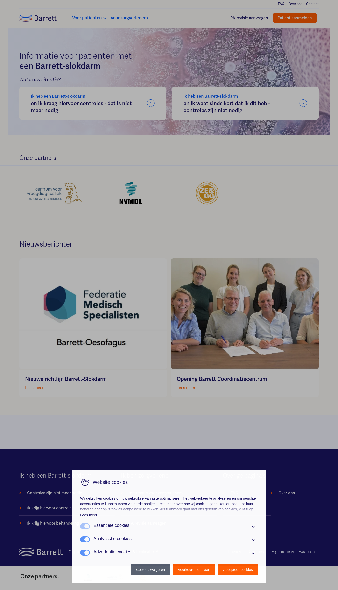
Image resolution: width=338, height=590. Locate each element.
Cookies (256, 551)
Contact (312, 4)
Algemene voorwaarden (293, 551)
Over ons (295, 4)
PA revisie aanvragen (249, 18)
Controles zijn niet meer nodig (54, 492)
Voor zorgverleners (129, 18)
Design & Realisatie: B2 (140, 551)
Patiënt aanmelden (295, 18)
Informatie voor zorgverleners (156, 492)
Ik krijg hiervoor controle (49, 508)
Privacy (234, 551)
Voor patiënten (87, 18)
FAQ (281, 4)
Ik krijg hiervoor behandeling (53, 523)
